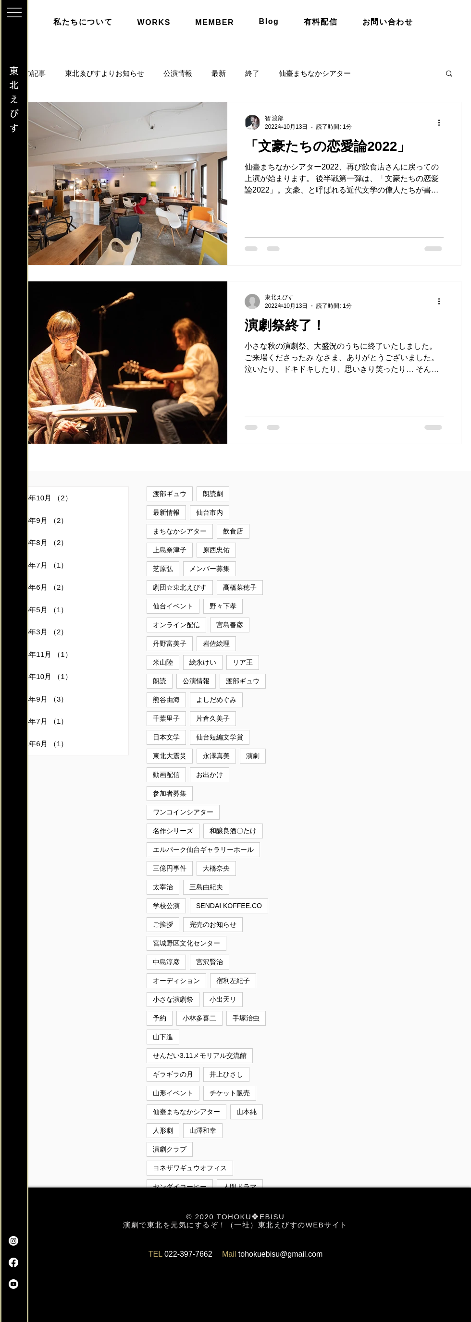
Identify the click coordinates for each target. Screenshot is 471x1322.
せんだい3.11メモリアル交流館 (200, 1055)
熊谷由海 (166, 699)
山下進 (163, 1037)
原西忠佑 (216, 550)
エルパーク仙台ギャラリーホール (203, 849)
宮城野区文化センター (186, 943)
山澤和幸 (202, 1130)
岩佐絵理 (216, 643)
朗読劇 (213, 493)
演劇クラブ (169, 1149)
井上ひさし (226, 1074)
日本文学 (166, 737)
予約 (159, 1018)
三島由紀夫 (206, 887)
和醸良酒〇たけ (233, 831)
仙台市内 (209, 512)
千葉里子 (166, 718)
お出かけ (209, 774)
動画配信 (166, 774)
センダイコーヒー (180, 1186)
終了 (252, 73)
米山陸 (163, 662)
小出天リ (223, 999)
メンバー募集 (209, 568)
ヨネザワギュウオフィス (190, 1168)
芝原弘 (163, 568)
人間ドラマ (240, 1186)
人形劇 (163, 1130)
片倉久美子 (213, 718)
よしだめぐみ (216, 699)
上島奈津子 (169, 550)
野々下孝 (223, 606)
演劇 (253, 756)
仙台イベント (173, 606)
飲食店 (233, 531)
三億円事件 (169, 868)
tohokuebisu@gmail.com (280, 1254)
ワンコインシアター (183, 812)
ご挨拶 (163, 924)
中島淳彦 (166, 962)
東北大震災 (169, 756)
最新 (218, 73)
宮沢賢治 (209, 962)
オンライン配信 (176, 625)
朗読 (159, 681)
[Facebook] (13, 1262)
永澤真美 (216, 756)
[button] (14, 12)
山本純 (246, 1112)
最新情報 (166, 512)
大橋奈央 (216, 868)
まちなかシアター (180, 531)
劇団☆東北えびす (180, 587)
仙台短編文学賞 (219, 737)
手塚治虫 (246, 1018)
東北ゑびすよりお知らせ (104, 73)
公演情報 (177, 73)
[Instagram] (13, 1241)
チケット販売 (230, 1093)
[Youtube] (13, 1284)
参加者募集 (169, 793)
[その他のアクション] (442, 122)
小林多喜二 (199, 1018)
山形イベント (173, 1093)
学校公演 (166, 906)
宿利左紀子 (233, 980)
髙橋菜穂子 (240, 587)
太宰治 (163, 887)
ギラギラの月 (173, 1074)
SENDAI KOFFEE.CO (229, 906)
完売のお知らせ (212, 924)
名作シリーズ (173, 831)
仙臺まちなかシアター (315, 73)
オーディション (176, 980)
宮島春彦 (229, 625)
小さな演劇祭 (173, 999)
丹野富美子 (169, 643)
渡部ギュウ (169, 493)
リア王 (243, 662)
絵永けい (202, 662)
